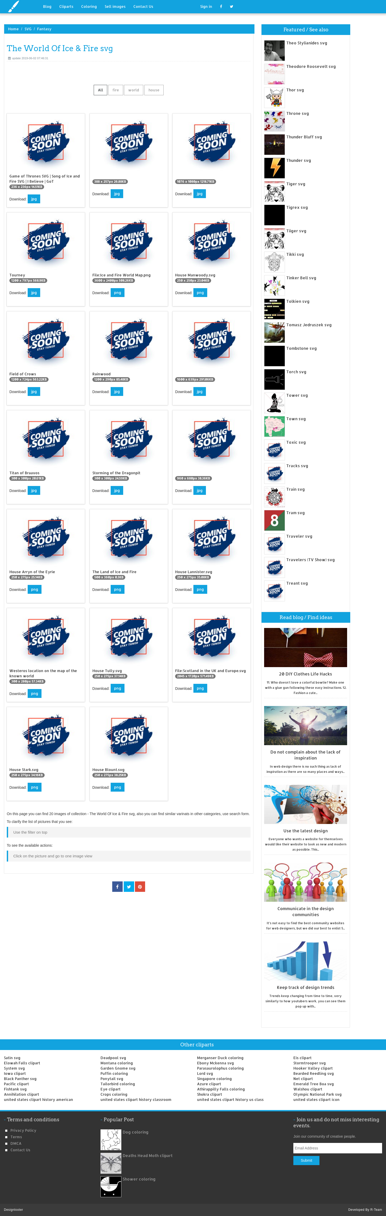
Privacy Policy (23, 1130)
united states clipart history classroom (135, 1099)
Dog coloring (136, 1132)
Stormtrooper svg (309, 1063)
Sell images (115, 6)
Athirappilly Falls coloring (221, 1089)
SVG (28, 29)
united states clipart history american (38, 1099)
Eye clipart (110, 1089)
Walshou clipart (307, 1089)
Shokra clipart (209, 1094)
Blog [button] (47, 6)
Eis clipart (302, 1057)
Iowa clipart (15, 1073)
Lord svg (205, 1073)
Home (13, 29)
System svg (14, 1068)
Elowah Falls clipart (22, 1063)
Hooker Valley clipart (313, 1068)
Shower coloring (139, 1179)
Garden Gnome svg (117, 1068)
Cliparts (66, 6)
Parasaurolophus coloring (220, 1068)
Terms (16, 1137)
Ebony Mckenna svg (215, 1063)
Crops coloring (113, 1094)
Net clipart (303, 1078)
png (117, 292)
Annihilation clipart (21, 1094)
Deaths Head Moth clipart (148, 1155)
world (133, 90)
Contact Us (143, 6)
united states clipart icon (316, 1099)
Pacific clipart (16, 1084)
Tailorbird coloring (117, 1084)
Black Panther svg (20, 1078)
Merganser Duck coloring (220, 1057)
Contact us (20, 1150)
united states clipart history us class (230, 1099)
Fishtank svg (15, 1089)
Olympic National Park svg (317, 1094)
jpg (34, 199)
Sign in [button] (206, 6)
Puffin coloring (114, 1073)
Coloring (89, 6)
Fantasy (44, 29)
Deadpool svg (113, 1057)
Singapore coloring (214, 1078)
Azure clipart (209, 1084)
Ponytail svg (111, 1078)
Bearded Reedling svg (313, 1073)
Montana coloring (116, 1063)
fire (115, 90)
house (154, 90)
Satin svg (12, 1057)
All (100, 90)
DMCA (15, 1143)
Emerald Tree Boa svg (313, 1084)
